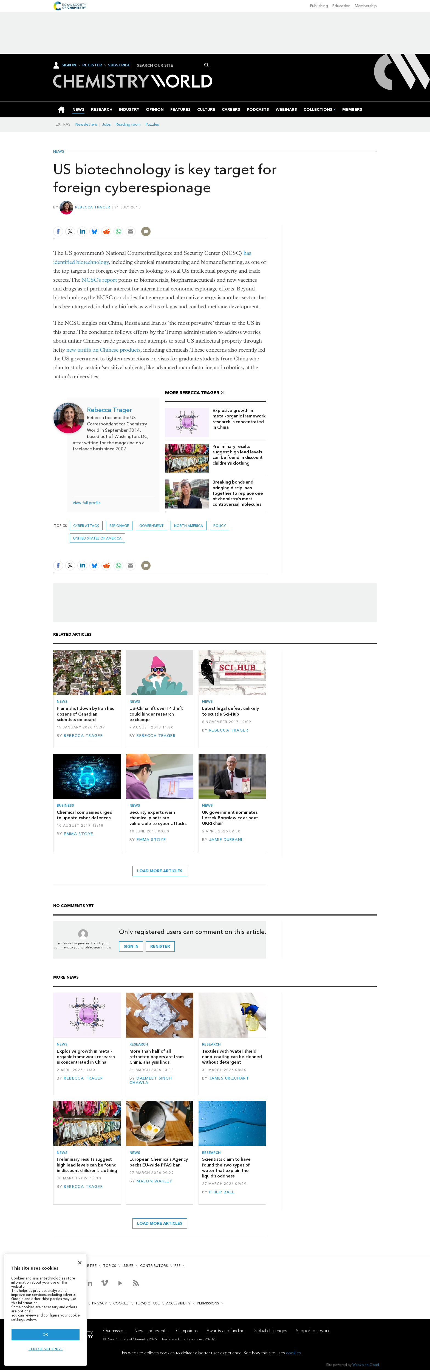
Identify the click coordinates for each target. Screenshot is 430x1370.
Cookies (121, 1303)
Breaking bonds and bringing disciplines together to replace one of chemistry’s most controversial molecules (238, 493)
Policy (219, 526)
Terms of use (147, 1303)
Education (341, 6)
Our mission (114, 1330)
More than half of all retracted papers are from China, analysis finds (156, 1057)
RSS (177, 1266)
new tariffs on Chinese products (103, 350)
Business (65, 805)
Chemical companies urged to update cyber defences (84, 815)
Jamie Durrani (225, 839)
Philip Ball (221, 1192)
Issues (128, 1266)
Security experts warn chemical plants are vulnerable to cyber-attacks (157, 818)
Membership (366, 6)
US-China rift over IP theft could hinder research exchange (156, 714)
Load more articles (159, 871)
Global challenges (270, 1330)
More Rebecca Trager (192, 392)
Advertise (87, 1266)
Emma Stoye (78, 834)
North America (188, 526)
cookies (293, 1352)
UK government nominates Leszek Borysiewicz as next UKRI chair (230, 818)
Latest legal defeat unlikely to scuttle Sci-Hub (230, 711)
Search (207, 65)
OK (45, 1334)
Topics (109, 1266)
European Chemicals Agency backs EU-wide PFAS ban (158, 1162)
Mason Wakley (154, 1181)
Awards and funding (225, 1330)
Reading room (128, 124)
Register (92, 65)
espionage (119, 526)
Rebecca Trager (93, 207)
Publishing (319, 6)
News (58, 151)
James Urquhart (229, 1078)
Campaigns (187, 1330)
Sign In (68, 65)
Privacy (99, 1303)
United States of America (97, 538)
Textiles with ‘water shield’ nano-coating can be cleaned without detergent (232, 1057)
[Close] (80, 1263)
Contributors (154, 1266)
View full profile (87, 503)
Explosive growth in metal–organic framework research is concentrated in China (239, 419)
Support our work (312, 1330)
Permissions (208, 1303)
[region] (45, 1310)
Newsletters (86, 124)
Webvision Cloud (365, 1365)
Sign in (131, 946)
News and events (150, 1330)
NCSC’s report (99, 280)
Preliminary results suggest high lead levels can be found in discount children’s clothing (238, 455)
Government (151, 526)
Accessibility (178, 1303)
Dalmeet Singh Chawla (150, 1080)
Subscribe (119, 65)
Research (138, 1044)
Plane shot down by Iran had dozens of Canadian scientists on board (86, 714)
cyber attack (86, 526)
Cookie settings (46, 1349)
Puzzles (152, 124)
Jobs (106, 124)
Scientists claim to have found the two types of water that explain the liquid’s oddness (226, 1168)
